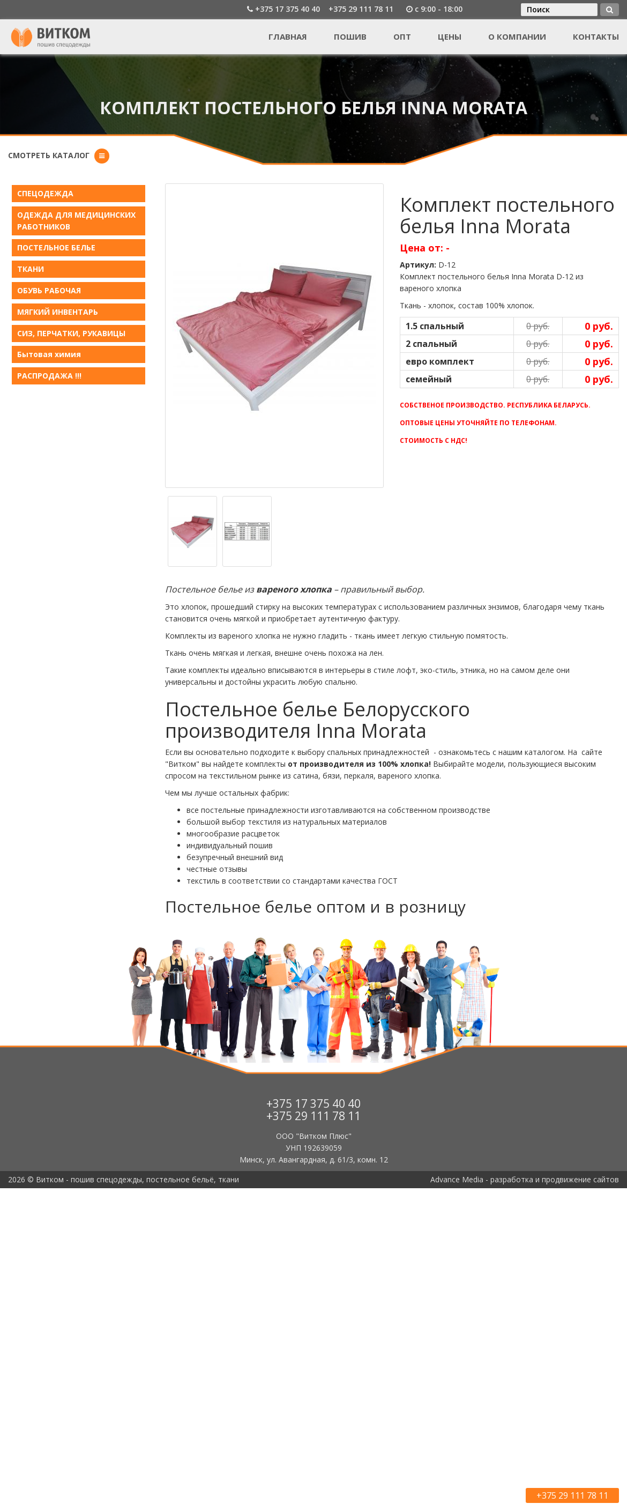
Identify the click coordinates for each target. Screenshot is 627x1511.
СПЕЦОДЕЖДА (45, 193)
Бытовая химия (49, 354)
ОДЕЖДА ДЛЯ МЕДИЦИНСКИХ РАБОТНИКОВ (76, 221)
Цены (449, 36)
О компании (517, 36)
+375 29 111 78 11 (361, 9)
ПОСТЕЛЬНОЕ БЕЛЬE (56, 247)
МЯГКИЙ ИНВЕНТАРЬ (57, 312)
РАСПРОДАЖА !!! (49, 376)
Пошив (350, 36)
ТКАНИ (30, 269)
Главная (287, 36)
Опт (402, 36)
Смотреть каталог (48, 155)
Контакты (596, 36)
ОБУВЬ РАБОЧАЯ (49, 290)
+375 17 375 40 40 (287, 9)
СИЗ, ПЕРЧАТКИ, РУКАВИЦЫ (71, 333)
